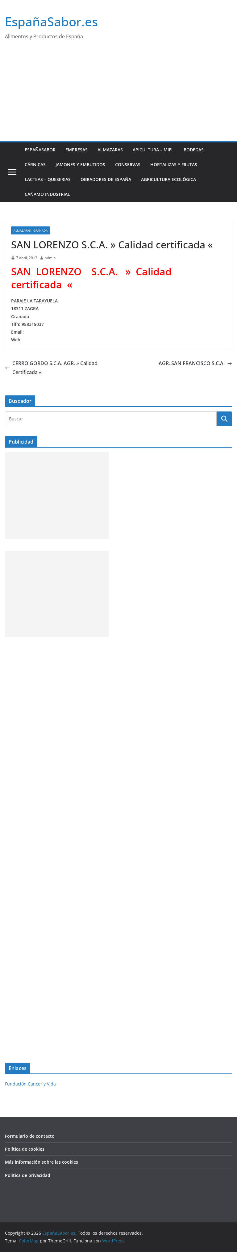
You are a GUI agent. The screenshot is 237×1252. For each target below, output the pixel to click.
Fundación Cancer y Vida (30, 1084)
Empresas (76, 150)
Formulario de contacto (30, 1136)
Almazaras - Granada (31, 230)
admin (50, 257)
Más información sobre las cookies (41, 1162)
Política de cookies (24, 1149)
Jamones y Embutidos (80, 164)
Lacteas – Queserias (48, 179)
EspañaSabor (40, 150)
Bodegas (194, 150)
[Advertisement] (118, 95)
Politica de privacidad (27, 1175)
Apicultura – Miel (153, 150)
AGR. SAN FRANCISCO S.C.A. (195, 363)
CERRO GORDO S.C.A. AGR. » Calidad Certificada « (51, 368)
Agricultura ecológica (168, 179)
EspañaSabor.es (51, 21)
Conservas (127, 164)
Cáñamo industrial (47, 194)
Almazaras (110, 150)
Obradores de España (106, 179)
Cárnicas (35, 164)
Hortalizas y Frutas (173, 164)
